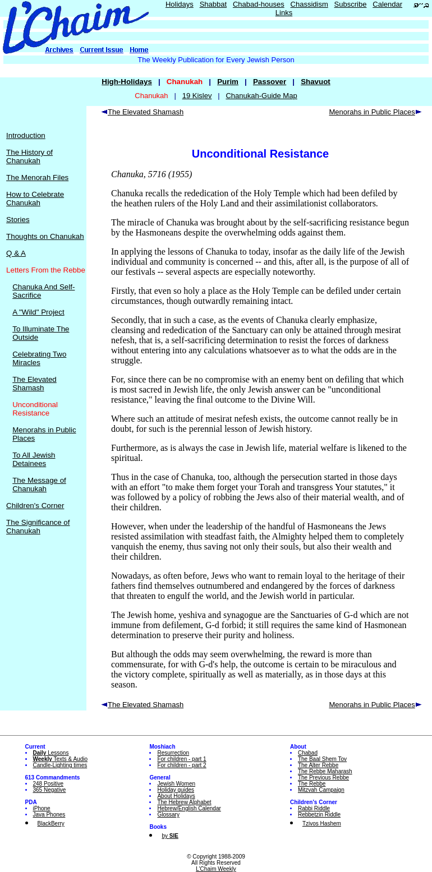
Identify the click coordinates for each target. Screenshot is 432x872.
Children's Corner (35, 505)
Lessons (51, 753)
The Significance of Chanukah (38, 526)
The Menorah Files (37, 177)
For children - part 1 (181, 759)
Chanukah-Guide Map (261, 95)
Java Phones (49, 814)
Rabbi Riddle (314, 808)
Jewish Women (176, 784)
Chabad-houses (258, 4)
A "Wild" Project (38, 312)
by (170, 836)
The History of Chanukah (29, 156)
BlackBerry (51, 823)
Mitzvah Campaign (321, 790)
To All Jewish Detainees (33, 459)
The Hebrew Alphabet (184, 802)
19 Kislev (197, 95)
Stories (17, 219)
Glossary (168, 814)
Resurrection (173, 753)
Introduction (25, 135)
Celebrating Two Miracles (39, 358)
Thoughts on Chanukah (45, 236)
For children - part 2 (181, 765)
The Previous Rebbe (323, 777)
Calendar (387, 4)
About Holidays (176, 796)
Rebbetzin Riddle (319, 814)
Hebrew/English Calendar (188, 808)
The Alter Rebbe (318, 765)
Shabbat (213, 4)
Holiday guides (175, 790)
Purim (227, 81)
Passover (269, 81)
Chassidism (309, 4)
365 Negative (49, 790)
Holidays (180, 4)
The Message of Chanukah (39, 484)
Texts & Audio (60, 759)
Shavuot (315, 81)
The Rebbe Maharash (325, 771)
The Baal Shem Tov (322, 759)
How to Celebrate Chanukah (35, 198)
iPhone (41, 808)
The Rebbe (311, 784)
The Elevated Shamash (34, 383)
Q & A (16, 253)
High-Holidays (127, 81)
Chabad (308, 753)
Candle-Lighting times (60, 765)
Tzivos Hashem (321, 823)
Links (283, 12)
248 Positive (48, 784)
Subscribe (350, 4)
